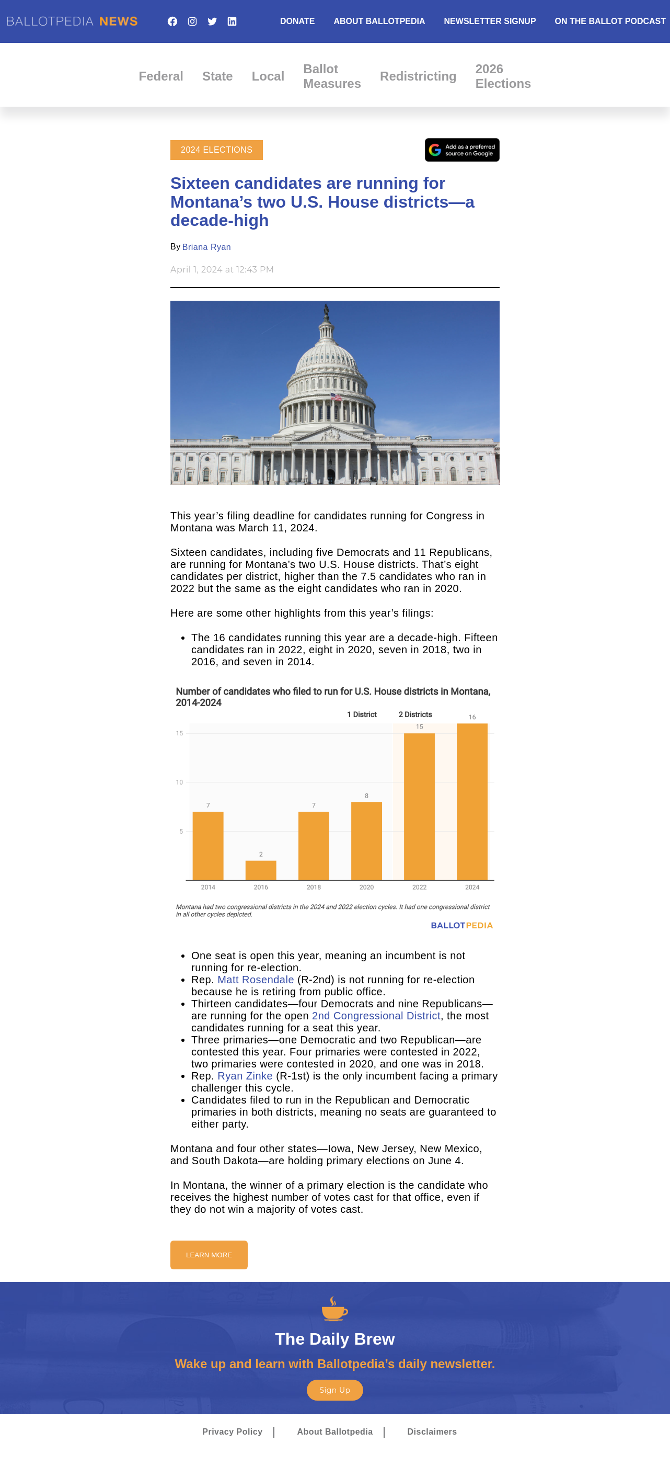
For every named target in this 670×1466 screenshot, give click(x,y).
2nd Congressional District (376, 1015)
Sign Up (334, 1390)
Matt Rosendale (255, 979)
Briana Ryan (206, 247)
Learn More (209, 1255)
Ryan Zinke (245, 1076)
